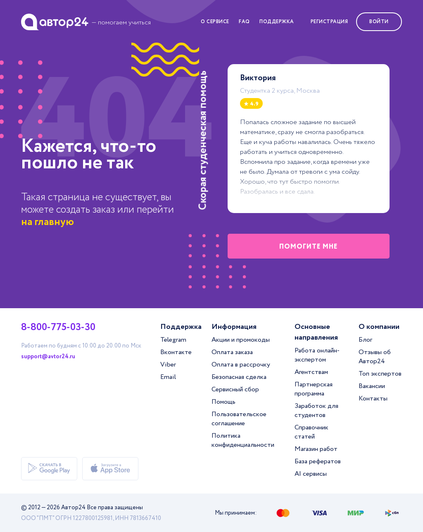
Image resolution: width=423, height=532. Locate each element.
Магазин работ (316, 449)
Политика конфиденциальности (243, 440)
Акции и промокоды (241, 340)
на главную (47, 222)
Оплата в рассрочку (241, 364)
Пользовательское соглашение (239, 419)
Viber (168, 364)
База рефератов (318, 461)
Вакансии (372, 386)
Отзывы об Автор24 (375, 356)
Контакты (373, 398)
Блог (365, 340)
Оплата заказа (232, 352)
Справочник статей (311, 432)
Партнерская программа (314, 389)
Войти (379, 21)
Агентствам (311, 372)
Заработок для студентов (316, 410)
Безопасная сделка (239, 377)
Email (168, 377)
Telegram (173, 340)
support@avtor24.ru (48, 356)
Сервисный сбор (235, 389)
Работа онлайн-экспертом (317, 355)
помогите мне (308, 247)
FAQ (244, 21)
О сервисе (215, 21)
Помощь (223, 402)
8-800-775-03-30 (58, 327)
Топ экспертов (380, 374)
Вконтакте (176, 352)
